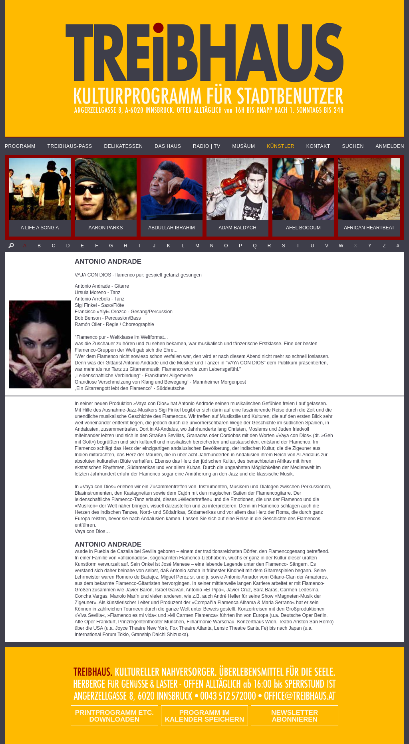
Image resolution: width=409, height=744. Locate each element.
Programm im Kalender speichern (204, 716)
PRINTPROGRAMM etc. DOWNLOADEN (114, 716)
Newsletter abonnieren (294, 716)
